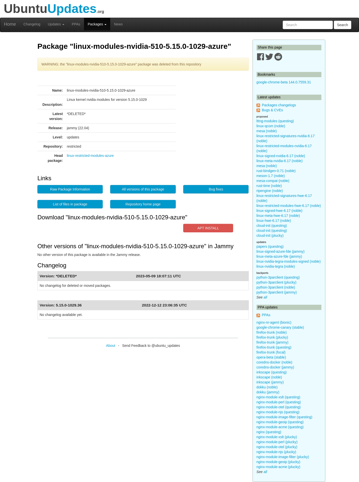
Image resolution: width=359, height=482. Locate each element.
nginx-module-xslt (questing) (278, 397)
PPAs (76, 24)
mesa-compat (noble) (273, 181)
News (118, 24)
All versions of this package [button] (143, 189)
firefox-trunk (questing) (274, 347)
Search (342, 25)
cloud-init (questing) (272, 226)
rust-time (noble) (269, 186)
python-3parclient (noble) (276, 287)
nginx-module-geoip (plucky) (278, 462)
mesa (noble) (267, 131)
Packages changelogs (279, 105)
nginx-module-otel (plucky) (277, 447)
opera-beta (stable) (271, 357)
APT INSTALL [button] (208, 228)
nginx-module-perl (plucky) (277, 442)
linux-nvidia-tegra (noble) (276, 266)
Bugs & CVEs (272, 110)
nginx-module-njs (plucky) (276, 452)
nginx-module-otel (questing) (279, 407)
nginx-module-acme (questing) (280, 427)
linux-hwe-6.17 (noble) (274, 221)
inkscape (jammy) (270, 382)
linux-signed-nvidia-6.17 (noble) (281, 156)
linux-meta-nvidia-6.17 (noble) (280, 161)
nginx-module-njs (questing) (278, 412)
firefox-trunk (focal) (271, 352)
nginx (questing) (269, 432)
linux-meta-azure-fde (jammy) (279, 256)
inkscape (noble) (269, 377)
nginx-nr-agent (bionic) (274, 322)
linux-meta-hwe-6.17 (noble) (278, 216)
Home (10, 24)
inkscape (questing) (272, 372)
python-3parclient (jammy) (277, 292)
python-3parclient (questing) (278, 277)
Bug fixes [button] (216, 189)
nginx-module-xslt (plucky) (277, 437)
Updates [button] (56, 24)
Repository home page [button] (143, 204)
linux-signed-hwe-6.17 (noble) (279, 211)
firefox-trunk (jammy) (272, 342)
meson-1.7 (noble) (271, 176)
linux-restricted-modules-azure (90, 156)
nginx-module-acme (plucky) (278, 467)
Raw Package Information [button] (70, 189)
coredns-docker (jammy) (275, 367)
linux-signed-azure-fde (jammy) (281, 251)
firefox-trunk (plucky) (272, 337)
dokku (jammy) (268, 392)
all (265, 297)
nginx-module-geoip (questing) (280, 422)
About (110, 346)
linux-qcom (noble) (271, 126)
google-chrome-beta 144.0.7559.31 (284, 82)
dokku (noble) (267, 387)
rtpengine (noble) (270, 191)
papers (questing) (270, 246)
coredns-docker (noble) (274, 362)
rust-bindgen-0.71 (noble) (276, 171)
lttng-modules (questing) (275, 121)
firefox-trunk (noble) (272, 332)
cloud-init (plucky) (270, 236)
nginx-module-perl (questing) (279, 402)
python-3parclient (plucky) (276, 282)
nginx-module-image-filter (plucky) (283, 457)
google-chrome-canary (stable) (280, 327)
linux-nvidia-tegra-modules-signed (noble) (289, 261)
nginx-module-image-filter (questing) (284, 417)
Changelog (31, 24)
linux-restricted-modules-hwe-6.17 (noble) (289, 206)
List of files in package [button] (70, 204)
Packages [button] (97, 24)
